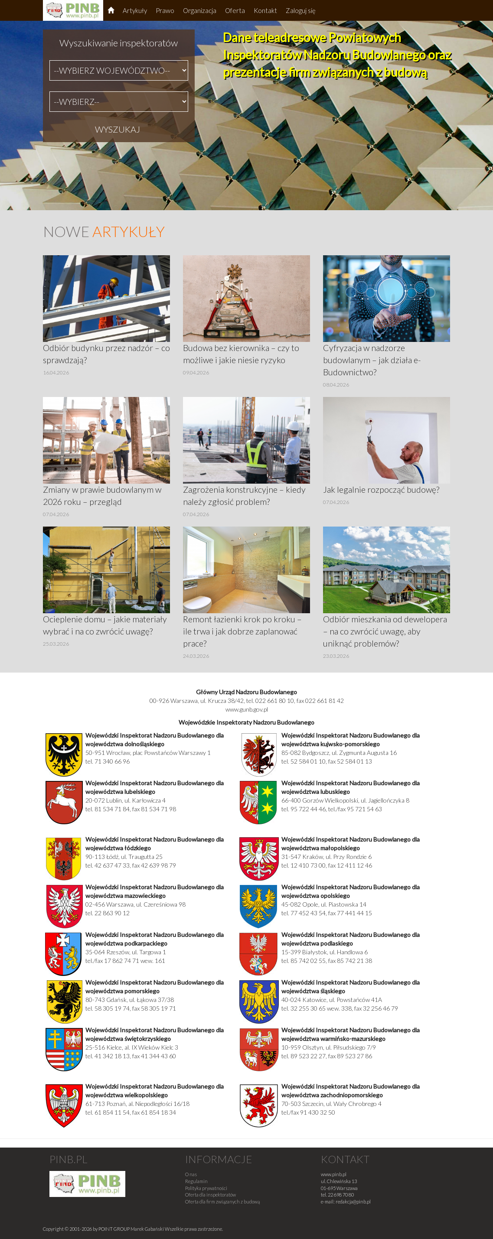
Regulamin (196, 1181)
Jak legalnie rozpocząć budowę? (381, 489)
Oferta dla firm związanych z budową (222, 1201)
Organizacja (199, 10)
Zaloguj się (301, 10)
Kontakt (265, 10)
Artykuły (135, 10)
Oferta (235, 10)
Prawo (165, 10)
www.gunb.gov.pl (246, 709)
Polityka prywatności (206, 1188)
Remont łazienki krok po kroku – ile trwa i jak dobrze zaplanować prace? (242, 631)
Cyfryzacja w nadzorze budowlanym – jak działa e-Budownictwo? (372, 360)
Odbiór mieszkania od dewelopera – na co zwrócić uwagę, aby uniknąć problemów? (385, 631)
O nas (191, 1174)
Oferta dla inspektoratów (210, 1194)
